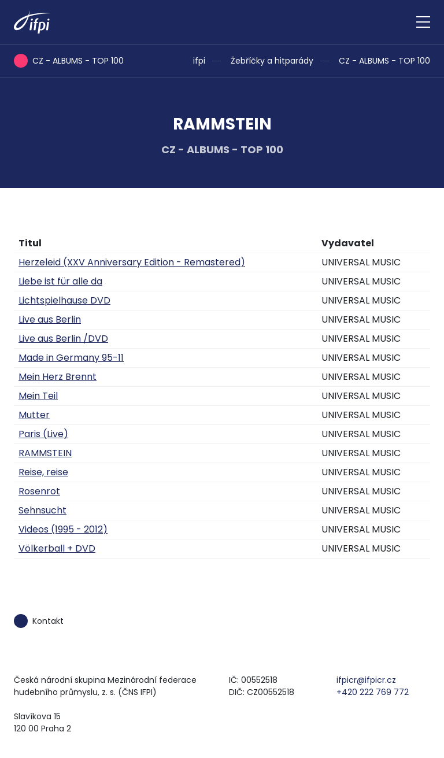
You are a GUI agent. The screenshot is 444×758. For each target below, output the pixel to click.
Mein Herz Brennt (57, 376)
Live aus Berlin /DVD (63, 338)
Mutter (34, 414)
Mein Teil (38, 395)
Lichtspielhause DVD (64, 300)
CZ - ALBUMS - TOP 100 (384, 60)
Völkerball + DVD (56, 548)
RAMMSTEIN (45, 453)
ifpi (199, 60)
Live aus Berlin (49, 319)
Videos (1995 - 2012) (63, 529)
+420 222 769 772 (372, 692)
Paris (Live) (43, 434)
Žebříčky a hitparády (272, 60)
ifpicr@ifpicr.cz (366, 680)
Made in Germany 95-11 (71, 357)
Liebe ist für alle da (60, 281)
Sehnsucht (42, 510)
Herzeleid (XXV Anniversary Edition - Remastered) (131, 262)
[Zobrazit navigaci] (423, 22)
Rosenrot (39, 491)
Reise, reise (43, 472)
